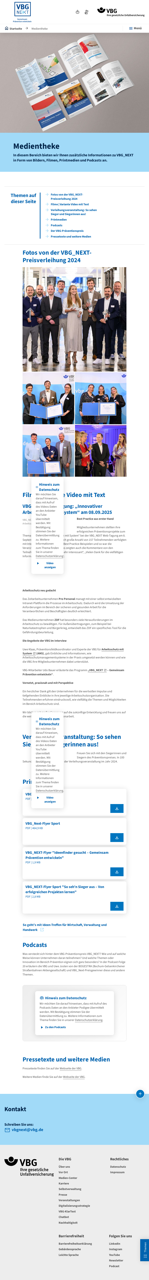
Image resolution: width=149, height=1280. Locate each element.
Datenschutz (118, 1167)
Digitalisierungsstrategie (74, 1206)
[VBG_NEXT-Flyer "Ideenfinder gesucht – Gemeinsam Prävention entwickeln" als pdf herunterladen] (117, 871)
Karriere (64, 1183)
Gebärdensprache (70, 1249)
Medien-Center (68, 1178)
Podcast (114, 1266)
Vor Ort (63, 1172)
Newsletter (116, 1260)
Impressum (117, 1172)
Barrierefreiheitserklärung (75, 1244)
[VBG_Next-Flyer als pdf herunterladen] (117, 808)
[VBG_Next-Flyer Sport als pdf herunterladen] (117, 837)
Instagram (115, 1249)
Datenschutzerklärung (49, 556)
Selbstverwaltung (70, 1189)
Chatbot (64, 1217)
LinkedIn (114, 1244)
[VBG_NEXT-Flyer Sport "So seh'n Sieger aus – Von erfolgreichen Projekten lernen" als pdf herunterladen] (117, 906)
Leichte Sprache (69, 1255)
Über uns (64, 1167)
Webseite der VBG (70, 1068)
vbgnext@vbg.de (27, 1130)
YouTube (114, 1255)
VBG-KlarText (67, 1211)
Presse (63, 1195)
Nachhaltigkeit (68, 1223)
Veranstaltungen (69, 1200)
